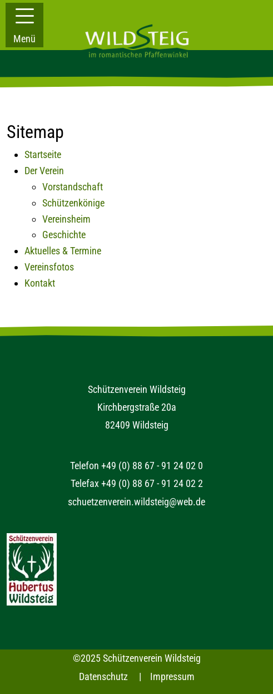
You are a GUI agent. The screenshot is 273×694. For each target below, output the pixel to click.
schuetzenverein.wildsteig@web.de (136, 502)
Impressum (172, 676)
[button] (24, 25)
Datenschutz (103, 676)
